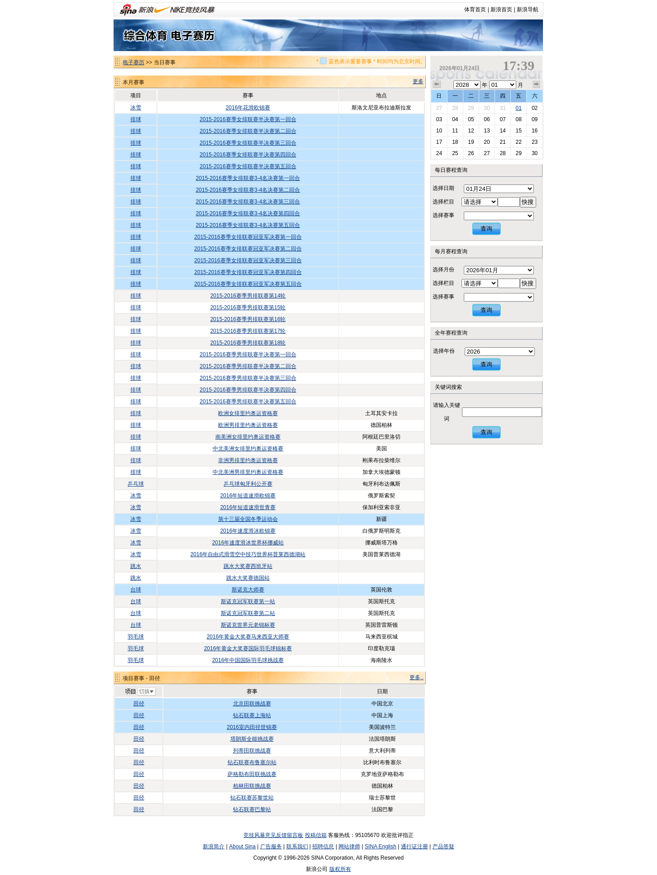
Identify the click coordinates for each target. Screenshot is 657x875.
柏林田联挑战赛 (252, 786)
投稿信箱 (316, 835)
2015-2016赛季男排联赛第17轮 (248, 331)
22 (518, 142)
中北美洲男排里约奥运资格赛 (248, 472)
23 (535, 142)
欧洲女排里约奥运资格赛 (248, 413)
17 (439, 142)
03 (439, 119)
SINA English (380, 846)
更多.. (416, 677)
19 (471, 142)
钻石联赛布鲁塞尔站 (252, 762)
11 (455, 131)
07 (502, 119)
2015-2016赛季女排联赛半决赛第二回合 (248, 131)
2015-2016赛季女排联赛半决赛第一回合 (248, 119)
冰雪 (135, 107)
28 (455, 108)
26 (471, 153)
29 (471, 108)
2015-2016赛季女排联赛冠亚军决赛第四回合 (247, 272)
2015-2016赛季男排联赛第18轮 (248, 343)
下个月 (537, 84)
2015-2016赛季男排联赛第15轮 (248, 307)
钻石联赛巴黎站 (252, 809)
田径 (138, 703)
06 (487, 119)
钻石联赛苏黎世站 (252, 798)
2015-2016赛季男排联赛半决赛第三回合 (248, 378)
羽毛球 (136, 637)
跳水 (135, 566)
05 (471, 119)
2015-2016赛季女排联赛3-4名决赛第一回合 (248, 178)
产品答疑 (443, 846)
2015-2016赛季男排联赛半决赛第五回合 (248, 401)
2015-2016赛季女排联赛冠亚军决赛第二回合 (247, 249)
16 (535, 131)
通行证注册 (414, 846)
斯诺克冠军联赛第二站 (248, 613)
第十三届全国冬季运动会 (248, 519)
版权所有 (340, 869)
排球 (135, 119)
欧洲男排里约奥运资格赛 (248, 425)
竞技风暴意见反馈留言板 (273, 835)
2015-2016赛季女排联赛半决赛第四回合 (248, 154)
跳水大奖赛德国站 (248, 578)
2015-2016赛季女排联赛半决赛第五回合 (248, 166)
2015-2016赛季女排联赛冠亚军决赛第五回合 (247, 284)
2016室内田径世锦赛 (252, 727)
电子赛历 (133, 62)
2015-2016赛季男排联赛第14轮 (248, 296)
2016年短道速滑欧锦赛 (248, 495)
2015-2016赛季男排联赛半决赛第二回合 (248, 366)
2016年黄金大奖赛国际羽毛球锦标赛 (248, 648)
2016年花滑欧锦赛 (248, 107)
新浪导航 (527, 9)
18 (455, 142)
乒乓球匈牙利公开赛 (248, 484)
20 (487, 142)
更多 (418, 81)
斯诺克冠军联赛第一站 (248, 601)
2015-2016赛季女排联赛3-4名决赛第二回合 (248, 190)
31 (502, 108)
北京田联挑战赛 (252, 703)
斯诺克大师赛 (248, 589)
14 (502, 131)
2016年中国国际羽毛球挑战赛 (248, 660)
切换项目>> (140, 691)
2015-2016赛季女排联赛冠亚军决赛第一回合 (247, 237)
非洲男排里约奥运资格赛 (248, 460)
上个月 (437, 84)
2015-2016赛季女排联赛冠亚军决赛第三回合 (247, 260)
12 (471, 131)
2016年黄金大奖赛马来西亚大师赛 (248, 637)
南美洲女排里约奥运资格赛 (248, 437)
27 (439, 108)
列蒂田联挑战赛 (252, 750)
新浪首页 (501, 9)
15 (518, 131)
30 (487, 108)
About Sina (242, 846)
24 (439, 153)
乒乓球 (136, 484)
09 (535, 119)
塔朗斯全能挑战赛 (252, 739)
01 (518, 108)
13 (487, 131)
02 (535, 108)
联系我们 (297, 846)
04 (455, 119)
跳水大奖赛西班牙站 (248, 566)
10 (439, 131)
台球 (135, 589)
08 (518, 119)
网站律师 (349, 846)
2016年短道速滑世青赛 (248, 507)
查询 (486, 228)
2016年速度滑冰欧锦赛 (248, 531)
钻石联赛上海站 (252, 715)
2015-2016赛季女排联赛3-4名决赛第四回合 (248, 213)
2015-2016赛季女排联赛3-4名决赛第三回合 (248, 202)
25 (455, 153)
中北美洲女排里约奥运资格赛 (248, 448)
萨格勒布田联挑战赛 (252, 774)
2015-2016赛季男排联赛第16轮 (248, 319)
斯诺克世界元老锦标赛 (248, 625)
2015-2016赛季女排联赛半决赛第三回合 (248, 143)
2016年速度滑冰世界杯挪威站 (248, 542)
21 (502, 142)
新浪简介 (213, 846)
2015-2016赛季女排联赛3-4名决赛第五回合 (248, 225)
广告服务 (271, 846)
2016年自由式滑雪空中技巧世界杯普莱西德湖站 (248, 554)
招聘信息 (323, 846)
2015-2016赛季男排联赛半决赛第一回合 (248, 354)
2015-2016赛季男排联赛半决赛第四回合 (248, 390)
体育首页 (475, 9)
